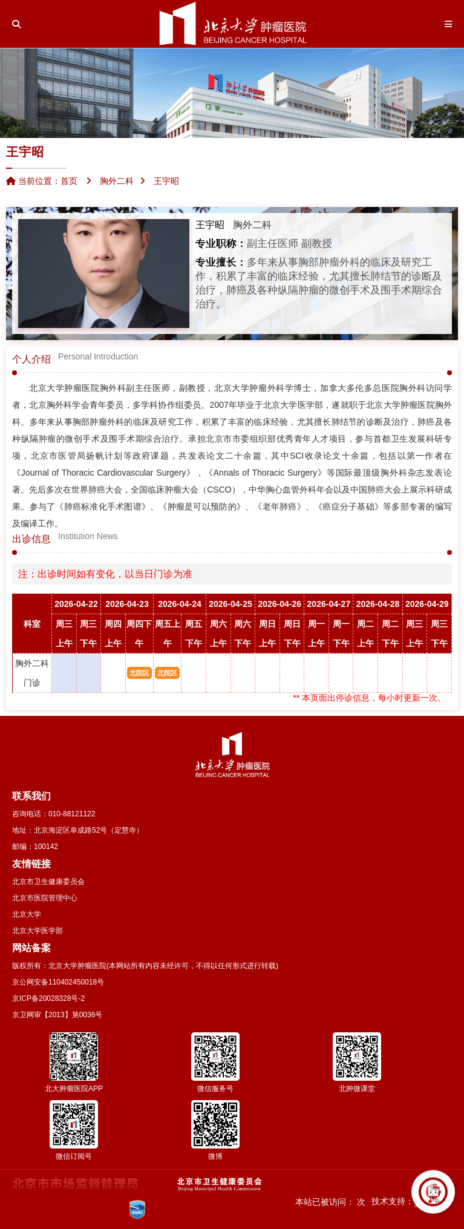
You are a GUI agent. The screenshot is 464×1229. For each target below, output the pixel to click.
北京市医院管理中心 (44, 898)
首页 (68, 181)
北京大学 (26, 914)
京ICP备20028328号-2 (48, 998)
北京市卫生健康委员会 (48, 881)
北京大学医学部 (37, 930)
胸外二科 (252, 225)
